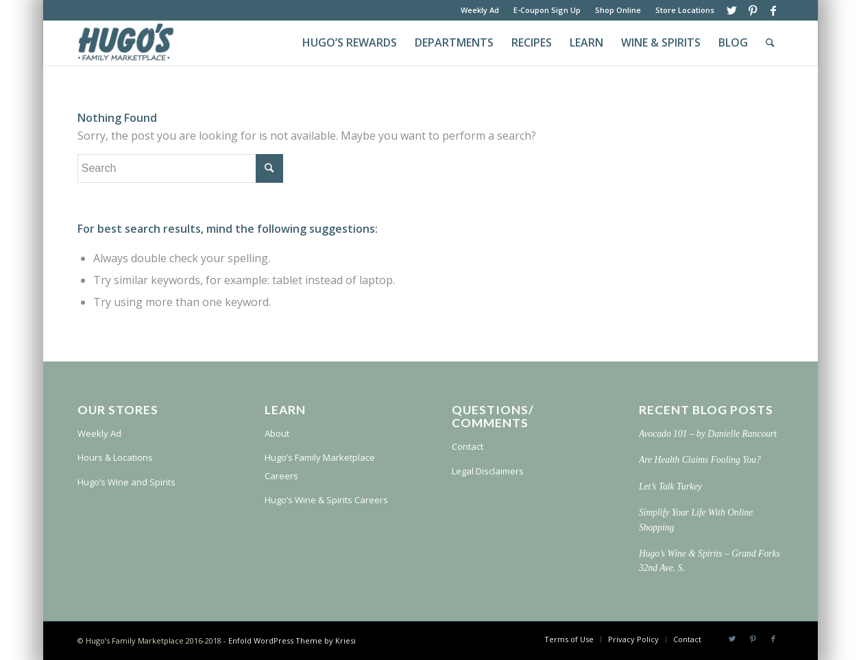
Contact (467, 446)
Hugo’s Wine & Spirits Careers (326, 500)
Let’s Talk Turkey (670, 486)
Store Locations (684, 10)
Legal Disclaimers (488, 471)
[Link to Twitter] (732, 10)
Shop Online (618, 10)
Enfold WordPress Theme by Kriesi (292, 640)
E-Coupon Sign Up (547, 10)
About (277, 433)
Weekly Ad (480, 10)
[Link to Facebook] (773, 10)
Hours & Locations (115, 457)
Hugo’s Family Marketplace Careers (320, 466)
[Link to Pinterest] (752, 10)
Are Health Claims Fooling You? (700, 460)
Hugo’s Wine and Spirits (126, 482)
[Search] (770, 43)
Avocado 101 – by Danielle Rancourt (708, 434)
